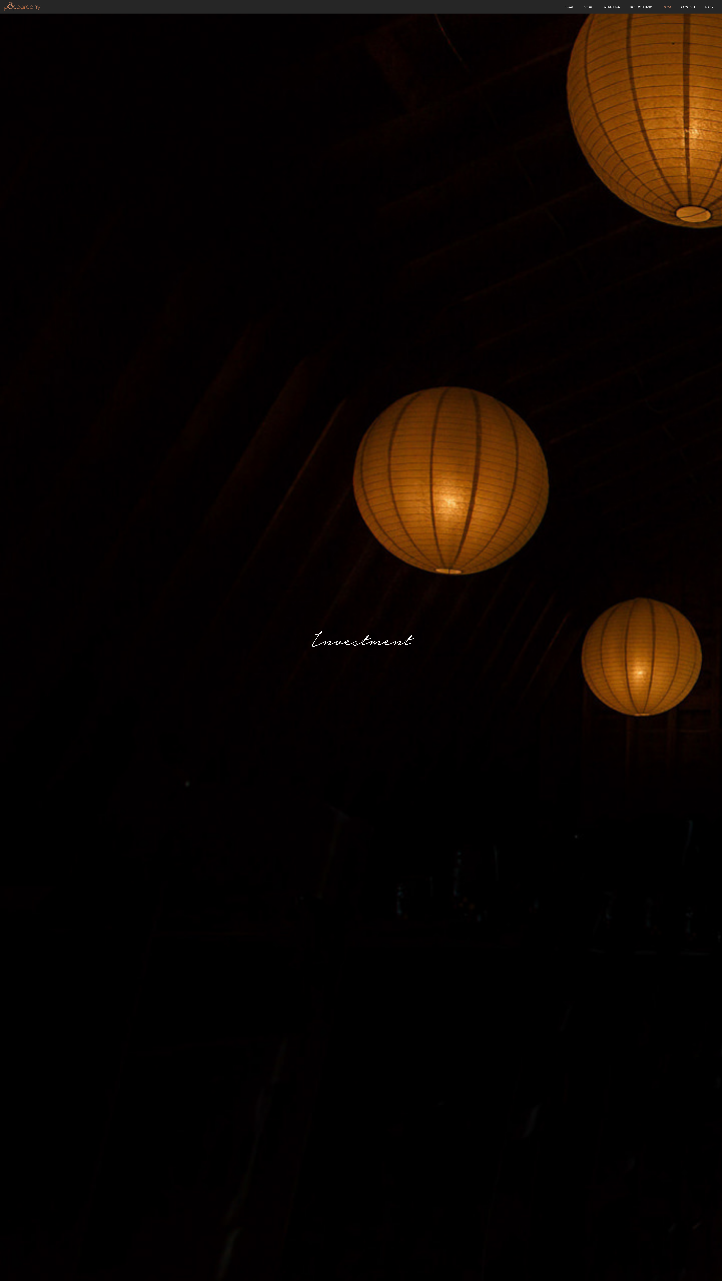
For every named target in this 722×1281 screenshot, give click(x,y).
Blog (709, 6)
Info (667, 7)
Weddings (611, 6)
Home (569, 6)
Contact (688, 6)
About (589, 6)
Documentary (641, 6)
